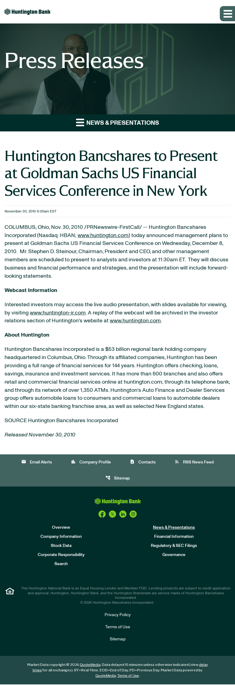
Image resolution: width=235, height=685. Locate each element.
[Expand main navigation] (227, 13)
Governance (173, 556)
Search (61, 565)
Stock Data (61, 546)
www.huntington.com (103, 235)
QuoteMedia (90, 665)
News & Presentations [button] (117, 122)
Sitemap (117, 478)
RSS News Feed (194, 462)
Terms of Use (117, 628)
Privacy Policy (118, 615)
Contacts (143, 462)
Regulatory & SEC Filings (174, 546)
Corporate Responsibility (61, 556)
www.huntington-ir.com (58, 313)
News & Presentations (174, 528)
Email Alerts (36, 462)
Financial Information (174, 537)
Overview (61, 528)
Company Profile (91, 462)
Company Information (61, 537)
